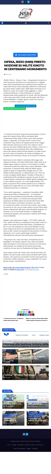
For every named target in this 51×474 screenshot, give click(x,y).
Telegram (29, 448)
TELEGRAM (34, 448)
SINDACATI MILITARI (40, 414)
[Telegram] (24, 312)
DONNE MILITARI (32, 414)
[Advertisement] (25, 35)
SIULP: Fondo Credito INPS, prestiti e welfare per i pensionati (25, 342)
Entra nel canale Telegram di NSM (25, 106)
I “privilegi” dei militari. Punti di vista (19, 375)
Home (8, 444)
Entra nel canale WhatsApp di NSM (14, 108)
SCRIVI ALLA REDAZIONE (19, 448)
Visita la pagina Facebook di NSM (25, 55)
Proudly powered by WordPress (18, 441)
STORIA (30, 416)
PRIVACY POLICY (40, 444)
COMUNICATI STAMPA (8, 414)
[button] (48, 23)
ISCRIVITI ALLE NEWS (30, 444)
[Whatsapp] (21, 312)
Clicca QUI (20, 269)
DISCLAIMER (20, 444)
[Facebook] (19, 312)
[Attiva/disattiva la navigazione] (25, 23)
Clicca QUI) (36, 269)
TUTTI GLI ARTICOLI (7, 416)
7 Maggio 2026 (9, 406)
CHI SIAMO (13, 444)
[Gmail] (27, 312)
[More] (32, 312)
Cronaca (15, 414)
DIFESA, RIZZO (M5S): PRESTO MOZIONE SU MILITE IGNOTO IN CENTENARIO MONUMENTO (25, 65)
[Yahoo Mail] (29, 312)
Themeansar (37, 441)
